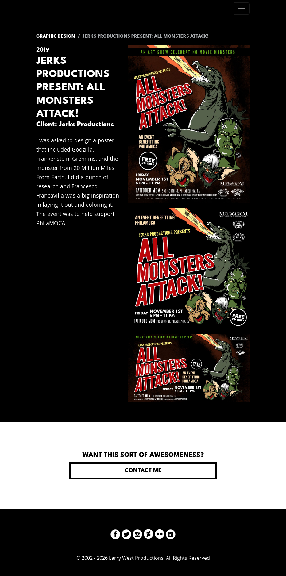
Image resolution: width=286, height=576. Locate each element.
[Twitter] (126, 533)
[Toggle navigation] (241, 8)
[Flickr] (159, 533)
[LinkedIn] (170, 533)
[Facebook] (115, 533)
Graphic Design (55, 36)
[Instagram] (137, 533)
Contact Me (143, 471)
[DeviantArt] (148, 533)
